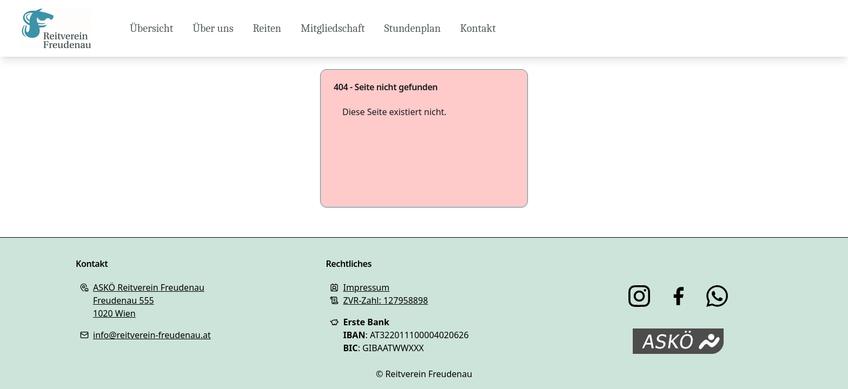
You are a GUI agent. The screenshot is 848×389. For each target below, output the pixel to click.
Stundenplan (412, 28)
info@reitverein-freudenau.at (152, 335)
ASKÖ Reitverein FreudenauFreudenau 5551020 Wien (148, 300)
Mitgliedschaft (333, 28)
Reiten (267, 28)
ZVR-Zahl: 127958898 (385, 300)
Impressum (366, 287)
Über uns (213, 28)
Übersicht (151, 28)
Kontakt (478, 28)
